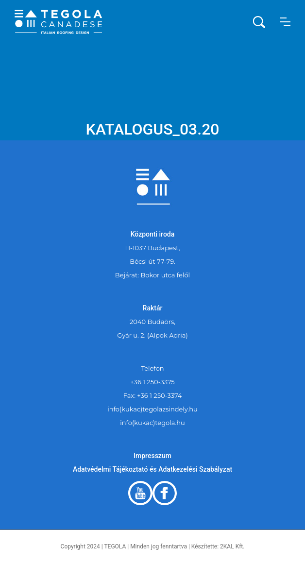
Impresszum (152, 456)
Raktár (153, 308)
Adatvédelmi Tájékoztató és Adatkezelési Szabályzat (152, 469)
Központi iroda (153, 234)
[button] (285, 21)
